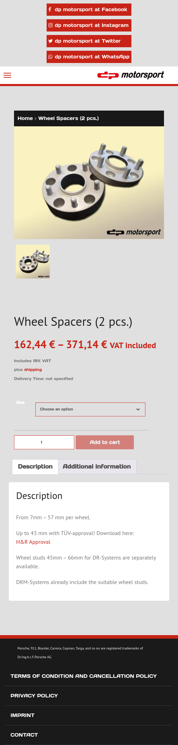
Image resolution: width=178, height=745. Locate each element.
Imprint (23, 715)
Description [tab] (35, 466)
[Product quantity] (44, 442)
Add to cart (105, 442)
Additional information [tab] (97, 466)
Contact (24, 735)
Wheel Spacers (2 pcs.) (68, 118)
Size (20, 402)
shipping (33, 369)
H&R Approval (33, 541)
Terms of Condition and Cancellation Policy (84, 676)
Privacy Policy (34, 696)
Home (25, 118)
